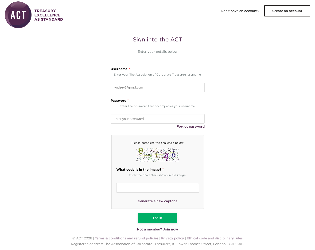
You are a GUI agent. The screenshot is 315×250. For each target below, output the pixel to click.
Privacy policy (172, 238)
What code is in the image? (140, 169)
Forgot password (191, 126)
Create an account (287, 11)
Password (120, 100)
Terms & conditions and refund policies (126, 238)
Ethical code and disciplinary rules (215, 238)
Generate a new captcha (157, 201)
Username (120, 69)
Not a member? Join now (157, 229)
